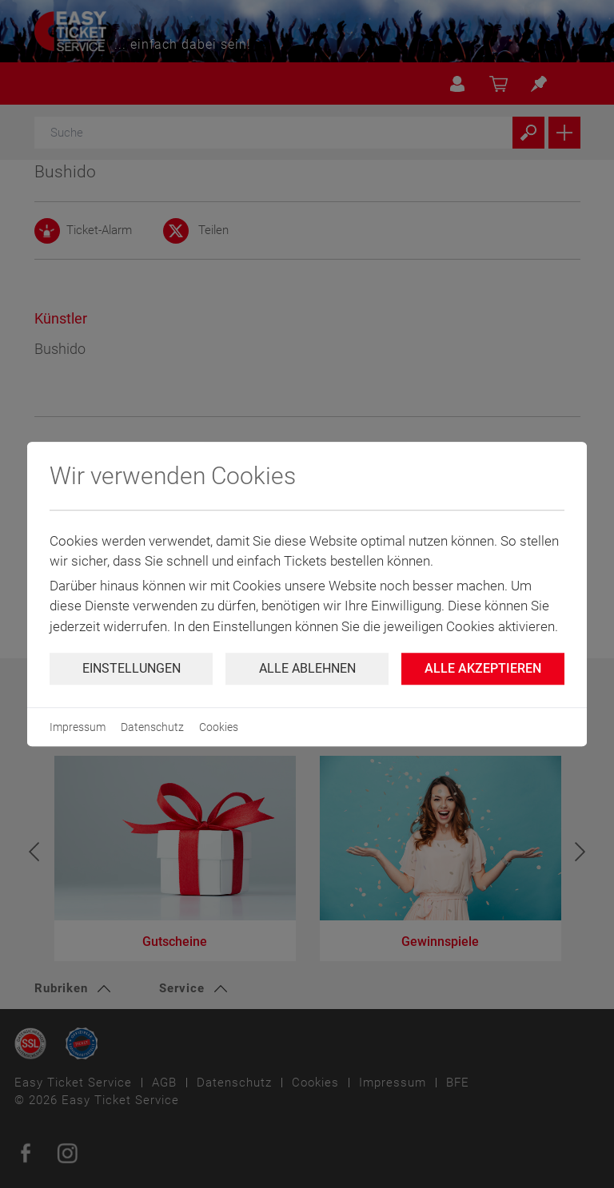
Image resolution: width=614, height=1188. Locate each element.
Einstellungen (131, 668)
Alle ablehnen (307, 668)
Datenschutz (152, 727)
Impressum (78, 727)
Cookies (218, 727)
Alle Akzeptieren (483, 668)
